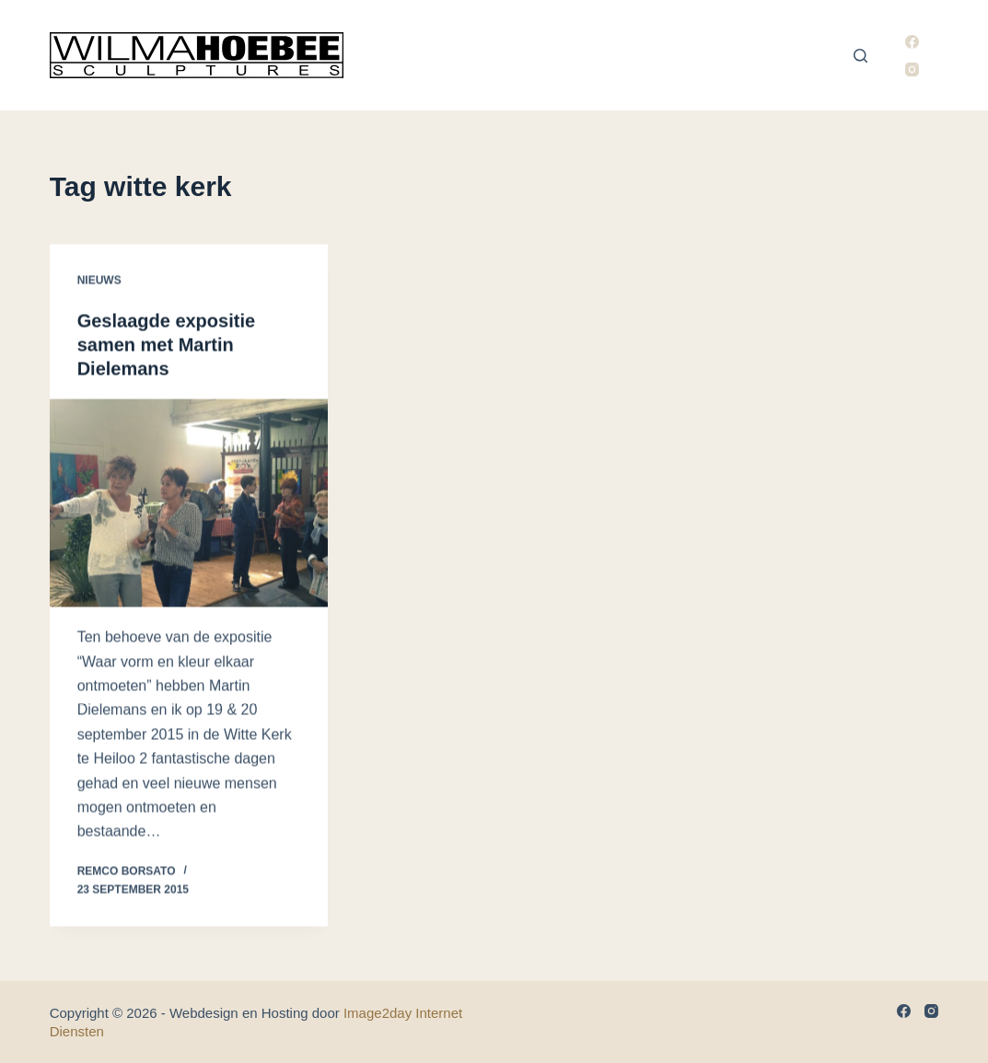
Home (393, 55)
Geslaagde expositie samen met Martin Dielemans (166, 345)
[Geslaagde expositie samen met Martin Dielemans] (189, 503)
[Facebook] (912, 42)
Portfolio (595, 55)
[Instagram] (912, 69)
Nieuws (780, 55)
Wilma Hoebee (485, 55)
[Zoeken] (860, 56)
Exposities (693, 55)
